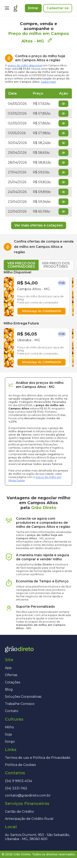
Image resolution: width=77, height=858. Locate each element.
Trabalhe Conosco (19, 704)
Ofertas (11, 675)
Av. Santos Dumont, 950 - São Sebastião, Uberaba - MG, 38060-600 (37, 837)
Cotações (12, 682)
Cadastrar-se (58, 8)
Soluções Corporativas (23, 697)
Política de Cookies (20, 765)
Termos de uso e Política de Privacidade (37, 758)
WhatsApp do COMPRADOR (41, 311)
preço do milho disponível (25, 65)
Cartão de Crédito (19, 811)
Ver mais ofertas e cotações (38, 225)
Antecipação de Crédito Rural (29, 819)
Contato (11, 711)
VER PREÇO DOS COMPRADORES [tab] (21, 265)
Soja (8, 734)
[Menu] (7, 8)
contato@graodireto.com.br (28, 795)
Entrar (33, 8)
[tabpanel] (39, 319)
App (8, 668)
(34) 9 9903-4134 (18, 781)
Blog (9, 689)
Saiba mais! (48, 81)
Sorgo (10, 741)
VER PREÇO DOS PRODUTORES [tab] (56, 265)
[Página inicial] (15, 8)
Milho (9, 727)
